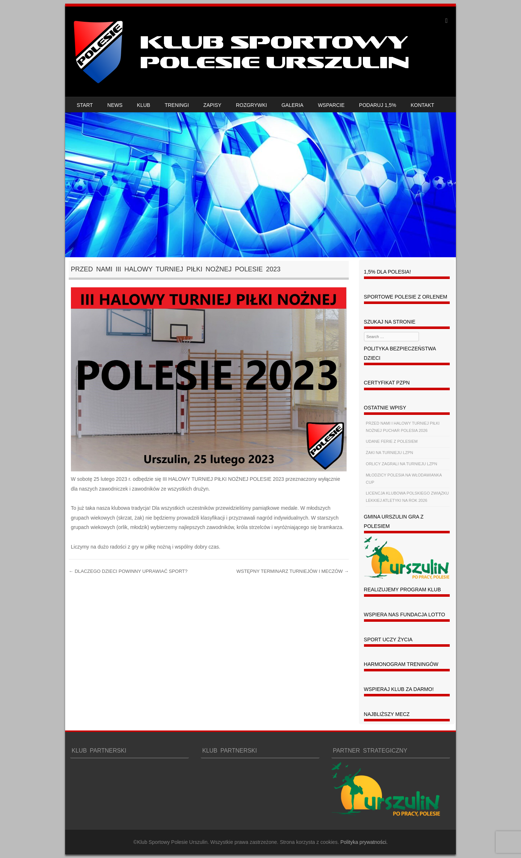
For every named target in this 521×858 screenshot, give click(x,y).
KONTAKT (422, 105)
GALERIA (292, 105)
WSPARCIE (331, 105)
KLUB (144, 105)
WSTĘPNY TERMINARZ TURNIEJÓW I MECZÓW (292, 571)
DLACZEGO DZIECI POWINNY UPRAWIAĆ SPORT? (128, 571)
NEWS (115, 105)
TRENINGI (177, 105)
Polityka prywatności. (364, 842)
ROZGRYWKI (251, 105)
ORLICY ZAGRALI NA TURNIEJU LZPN (401, 464)
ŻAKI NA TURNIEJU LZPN (389, 452)
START (85, 105)
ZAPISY (212, 105)
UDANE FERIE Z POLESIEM (392, 441)
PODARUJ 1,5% (377, 105)
